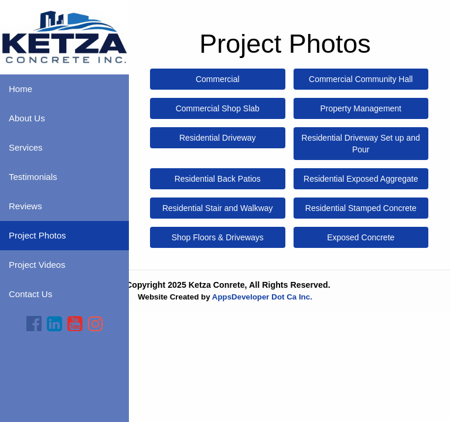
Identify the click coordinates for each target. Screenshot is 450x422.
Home (20, 89)
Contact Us (30, 294)
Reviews (25, 206)
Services (26, 147)
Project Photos (37, 235)
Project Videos (37, 265)
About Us (27, 118)
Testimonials (33, 177)
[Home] (64, 36)
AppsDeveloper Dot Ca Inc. (262, 296)
